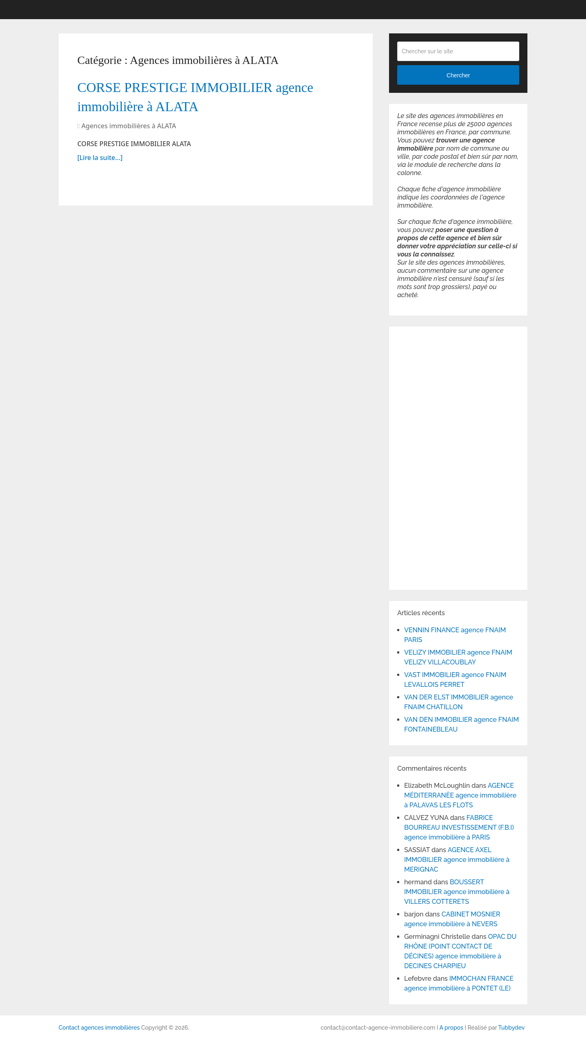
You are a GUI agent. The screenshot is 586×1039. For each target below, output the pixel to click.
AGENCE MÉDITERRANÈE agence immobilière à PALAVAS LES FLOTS (460, 795)
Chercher (458, 75)
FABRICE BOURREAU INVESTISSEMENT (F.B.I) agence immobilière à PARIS (459, 827)
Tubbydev (511, 1027)
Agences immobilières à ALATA (128, 131)
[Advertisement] (421, 457)
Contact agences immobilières (99, 1027)
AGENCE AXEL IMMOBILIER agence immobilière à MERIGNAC (456, 859)
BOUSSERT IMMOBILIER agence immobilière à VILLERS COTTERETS (456, 891)
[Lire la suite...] (99, 163)
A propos (452, 1027)
